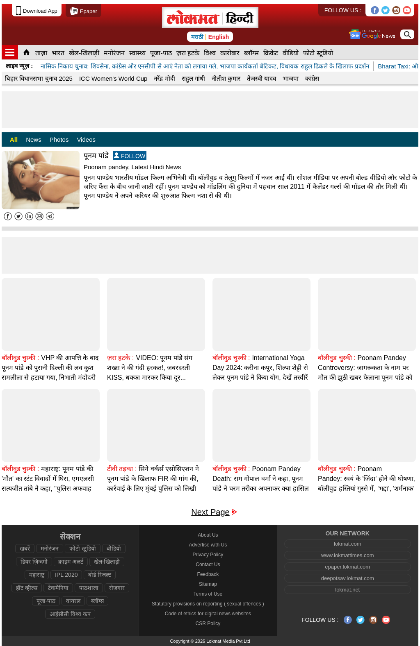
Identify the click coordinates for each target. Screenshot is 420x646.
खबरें (25, 548)
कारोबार (230, 53)
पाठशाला (88, 588)
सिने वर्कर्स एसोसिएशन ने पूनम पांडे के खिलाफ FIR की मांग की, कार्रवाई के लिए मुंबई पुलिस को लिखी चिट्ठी (153, 483)
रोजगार (117, 588)
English (218, 37)
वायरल (73, 601)
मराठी (197, 37)
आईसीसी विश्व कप (70, 614)
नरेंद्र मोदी (164, 78)
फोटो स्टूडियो (318, 53)
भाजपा (291, 78)
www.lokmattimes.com (347, 555)
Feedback (208, 574)
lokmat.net (347, 590)
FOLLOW (129, 155)
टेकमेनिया (58, 588)
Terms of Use (208, 594)
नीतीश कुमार (226, 78)
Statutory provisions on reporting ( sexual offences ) (208, 604)
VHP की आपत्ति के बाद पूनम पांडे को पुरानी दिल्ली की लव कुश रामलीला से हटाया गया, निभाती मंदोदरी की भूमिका (50, 372)
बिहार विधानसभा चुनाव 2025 (39, 78)
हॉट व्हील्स (26, 588)
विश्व (210, 53)
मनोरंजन (114, 53)
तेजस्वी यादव (261, 78)
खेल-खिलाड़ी (84, 53)
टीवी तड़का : (122, 468)
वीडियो (291, 53)
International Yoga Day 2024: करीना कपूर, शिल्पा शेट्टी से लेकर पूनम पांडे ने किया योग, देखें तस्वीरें (260, 367)
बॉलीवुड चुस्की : (20, 357)
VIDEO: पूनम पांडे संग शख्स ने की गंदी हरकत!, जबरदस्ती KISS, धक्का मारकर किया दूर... (149, 367)
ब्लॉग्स (251, 53)
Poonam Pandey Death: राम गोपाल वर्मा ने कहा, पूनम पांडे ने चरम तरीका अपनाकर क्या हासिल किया (260, 483)
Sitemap (208, 584)
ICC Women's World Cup (113, 78)
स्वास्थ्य (137, 53)
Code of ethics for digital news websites (208, 614)
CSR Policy (208, 623)
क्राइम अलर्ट (70, 561)
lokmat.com (347, 544)
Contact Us (208, 564)
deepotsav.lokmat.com (347, 578)
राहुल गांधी (193, 78)
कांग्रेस (312, 78)
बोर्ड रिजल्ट (99, 574)
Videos (86, 139)
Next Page (210, 512)
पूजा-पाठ (160, 53)
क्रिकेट (270, 53)
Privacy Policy (208, 555)
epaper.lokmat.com (347, 567)
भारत (58, 53)
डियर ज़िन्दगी (34, 561)
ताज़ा (41, 53)
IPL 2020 (66, 574)
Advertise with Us (208, 545)
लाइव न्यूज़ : (19, 65)
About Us (208, 535)
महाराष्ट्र (36, 574)
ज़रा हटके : (120, 357)
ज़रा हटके (187, 53)
